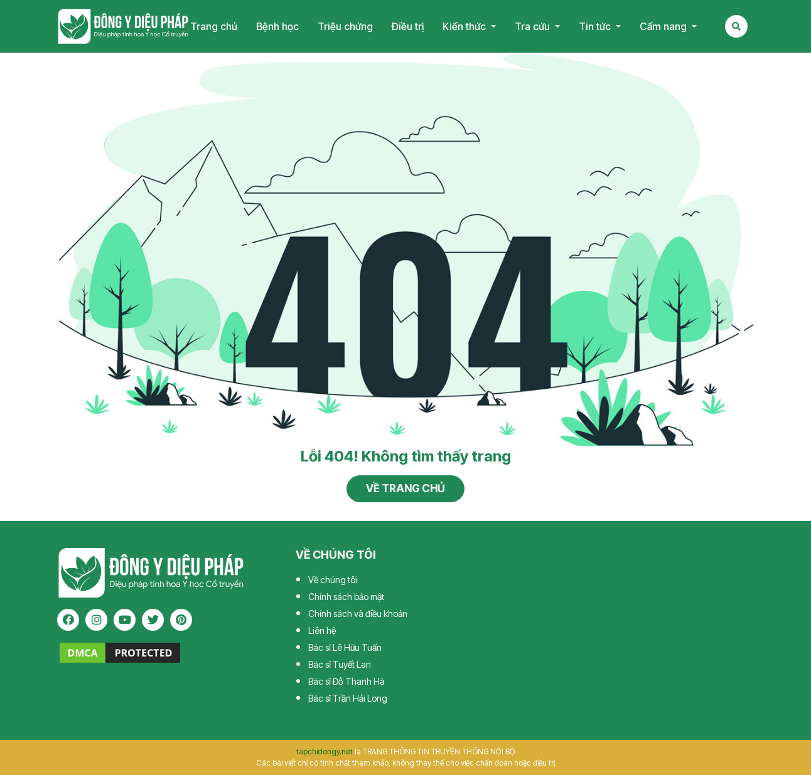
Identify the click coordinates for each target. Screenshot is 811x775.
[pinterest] (181, 620)
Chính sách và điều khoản (357, 613)
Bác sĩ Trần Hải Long (347, 698)
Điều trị (408, 26)
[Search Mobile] (736, 26)
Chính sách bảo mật (346, 596)
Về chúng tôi (332, 579)
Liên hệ (322, 630)
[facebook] (68, 620)
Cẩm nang (664, 26)
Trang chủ (213, 26)
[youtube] (125, 620)
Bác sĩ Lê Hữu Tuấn (345, 647)
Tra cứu (533, 26)
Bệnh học (277, 26)
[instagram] (96, 620)
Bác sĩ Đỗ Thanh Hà (346, 681)
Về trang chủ (405, 488)
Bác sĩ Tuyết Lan (339, 664)
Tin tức (596, 26)
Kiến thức (465, 26)
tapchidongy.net (324, 751)
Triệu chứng (345, 26)
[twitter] (153, 620)
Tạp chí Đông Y (123, 26)
